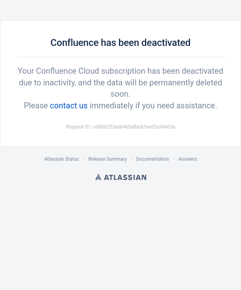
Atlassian (120, 177)
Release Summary (107, 159)
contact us (69, 105)
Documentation (152, 159)
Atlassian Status (61, 159)
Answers (187, 159)
